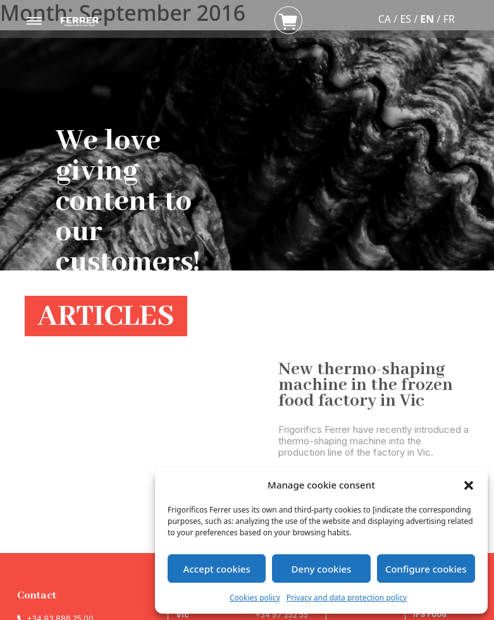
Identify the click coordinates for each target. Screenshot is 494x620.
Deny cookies (322, 568)
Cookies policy (255, 597)
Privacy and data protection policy (347, 597)
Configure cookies (426, 568)
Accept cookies (216, 568)
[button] (468, 484)
